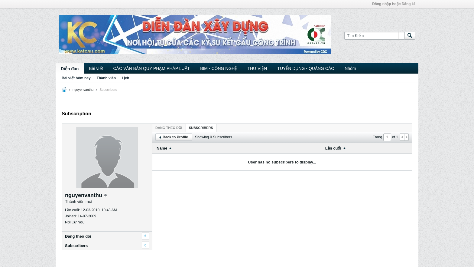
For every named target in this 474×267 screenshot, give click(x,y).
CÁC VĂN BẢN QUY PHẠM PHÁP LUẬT (151, 68)
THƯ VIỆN (257, 68)
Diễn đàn (70, 68)
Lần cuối (333, 148)
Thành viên (106, 78)
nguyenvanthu (83, 89)
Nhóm (350, 68)
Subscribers (76, 245)
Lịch (125, 78)
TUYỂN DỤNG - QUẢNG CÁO (305, 68)
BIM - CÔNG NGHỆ (218, 68)
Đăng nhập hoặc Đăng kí (393, 4)
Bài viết (96, 68)
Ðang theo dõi (78, 236)
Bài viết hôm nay (76, 78)
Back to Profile (173, 137)
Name (162, 148)
